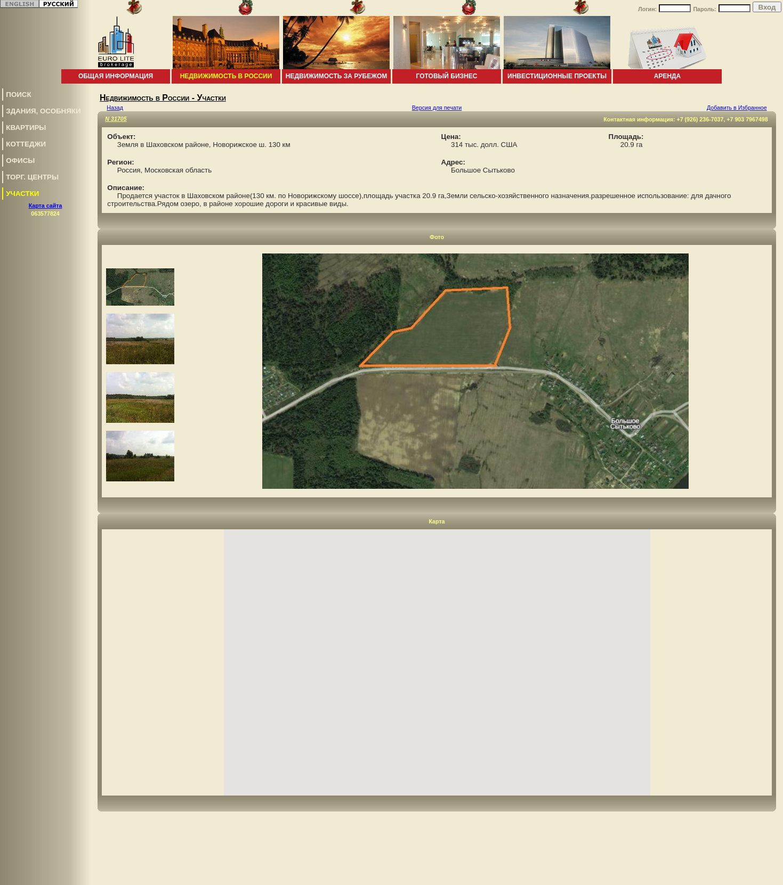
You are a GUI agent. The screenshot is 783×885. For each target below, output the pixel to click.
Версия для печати (437, 107)
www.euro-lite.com (758, 875)
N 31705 (115, 119)
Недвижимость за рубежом (336, 76)
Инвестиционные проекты (557, 76)
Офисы (20, 161)
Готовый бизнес (447, 76)
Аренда (667, 76)
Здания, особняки (43, 111)
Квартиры (26, 128)
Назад (115, 107)
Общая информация (115, 76)
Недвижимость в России (226, 76)
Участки (22, 194)
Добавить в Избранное (737, 107)
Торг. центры (32, 177)
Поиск (18, 95)
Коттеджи (26, 144)
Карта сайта (45, 205)
